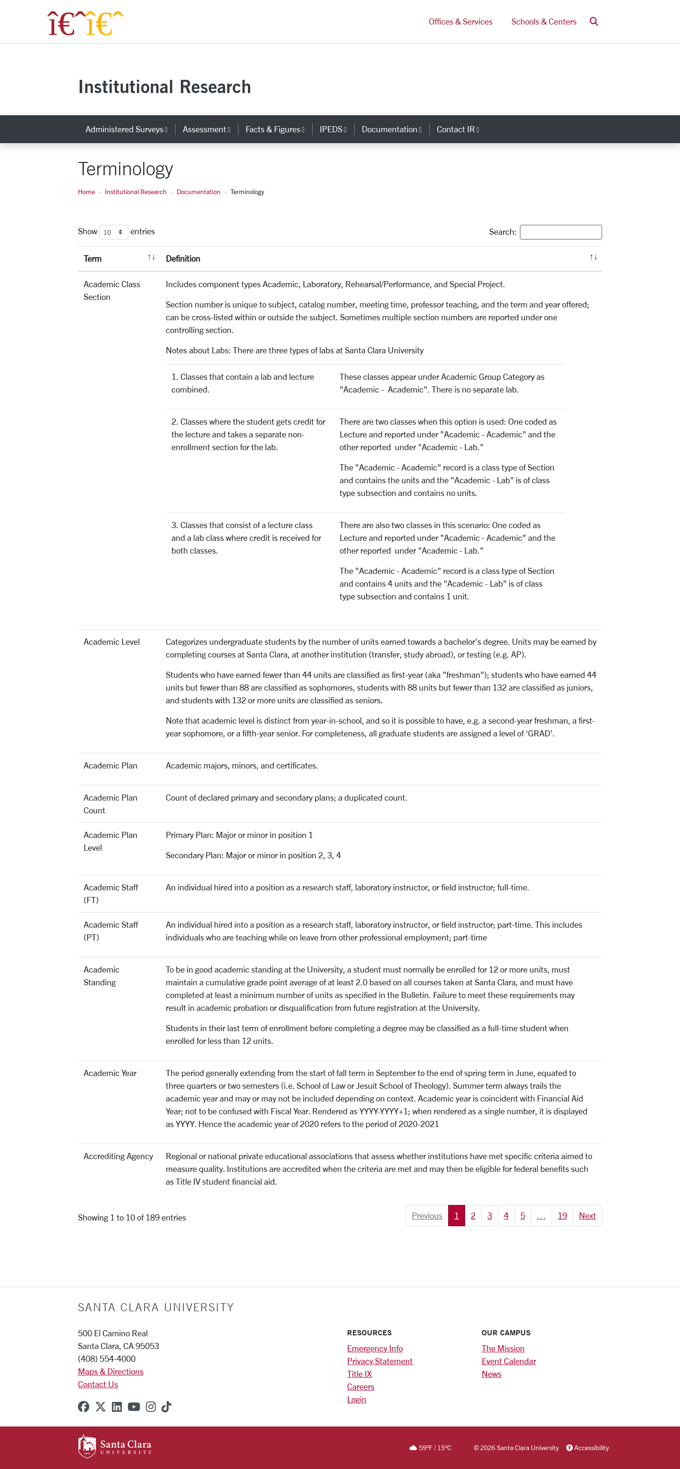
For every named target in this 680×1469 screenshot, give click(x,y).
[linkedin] (117, 1406)
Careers (360, 1386)
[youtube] (134, 1406)
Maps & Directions (111, 1371)
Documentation (199, 192)
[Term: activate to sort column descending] (119, 259)
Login (356, 1399)
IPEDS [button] (337, 129)
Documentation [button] (395, 129)
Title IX (359, 1373)
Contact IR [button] (462, 129)
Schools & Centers (544, 22)
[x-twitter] (100, 1406)
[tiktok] (166, 1406)
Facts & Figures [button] (279, 129)
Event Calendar (509, 1361)
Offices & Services (461, 22)
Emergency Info (375, 1348)
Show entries (116, 232)
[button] (594, 23)
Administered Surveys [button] (130, 129)
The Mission (503, 1348)
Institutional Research (164, 86)
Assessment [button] (210, 129)
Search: (545, 232)
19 (562, 1215)
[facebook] (83, 1406)
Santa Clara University (156, 1307)
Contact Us (98, 1384)
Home (86, 192)
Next (587, 1215)
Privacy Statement (380, 1361)
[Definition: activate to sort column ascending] (381, 259)
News (492, 1373)
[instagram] (151, 1406)
